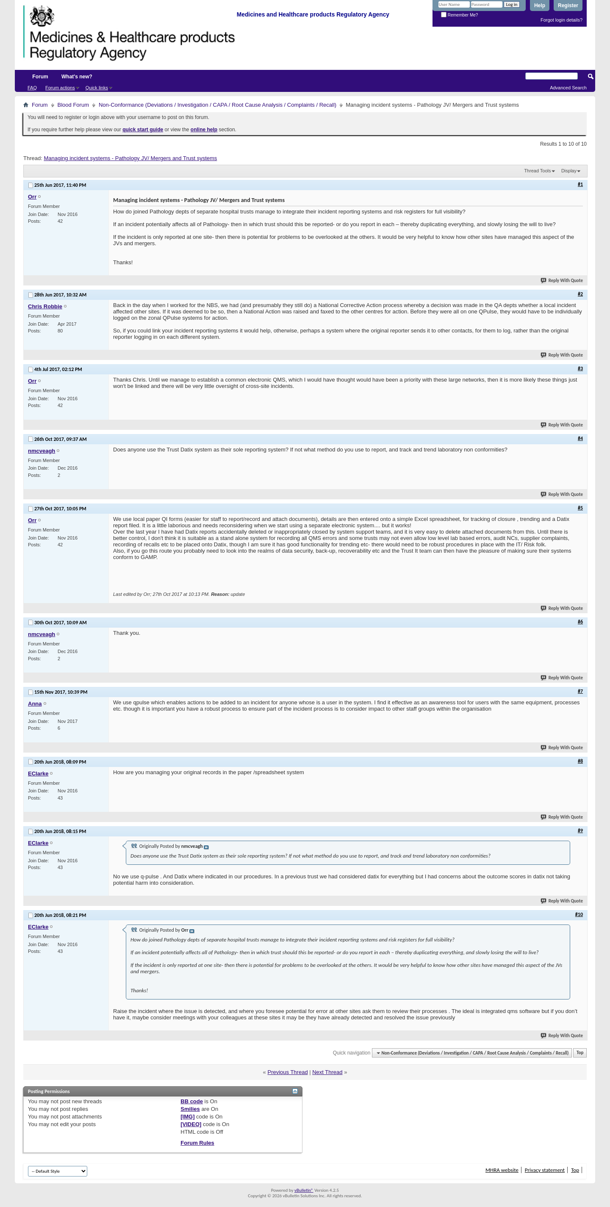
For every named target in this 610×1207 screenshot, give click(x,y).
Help (539, 5)
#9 (580, 830)
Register (568, 5)
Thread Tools (537, 170)
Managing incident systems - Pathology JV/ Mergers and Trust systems (130, 158)
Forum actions (60, 87)
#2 (580, 294)
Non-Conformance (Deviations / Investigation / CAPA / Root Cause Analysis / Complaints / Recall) (217, 105)
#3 (580, 368)
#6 (580, 622)
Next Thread (327, 1072)
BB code (191, 1101)
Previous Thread (287, 1072)
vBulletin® (303, 1190)
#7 (580, 691)
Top (580, 1053)
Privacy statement (545, 1170)
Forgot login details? (561, 19)
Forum (40, 77)
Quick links (97, 87)
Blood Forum (73, 105)
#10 (579, 914)
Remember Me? (459, 15)
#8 (580, 761)
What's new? (76, 77)
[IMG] (187, 1116)
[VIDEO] (190, 1124)
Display (569, 170)
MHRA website (501, 1170)
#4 (580, 438)
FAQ (32, 87)
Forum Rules (197, 1143)
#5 (580, 508)
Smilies (190, 1109)
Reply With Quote (562, 280)
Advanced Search (568, 87)
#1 (580, 184)
